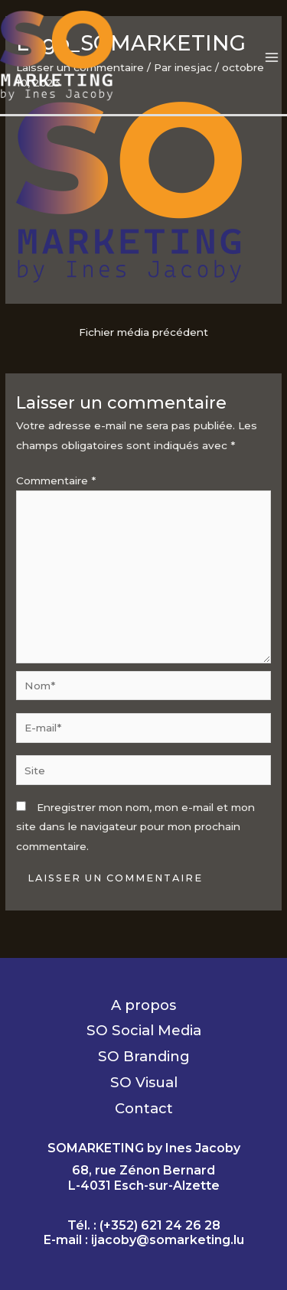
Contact (144, 1108)
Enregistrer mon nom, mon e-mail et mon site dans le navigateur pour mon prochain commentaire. (135, 826)
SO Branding (144, 1056)
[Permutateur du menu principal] (272, 57)
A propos (143, 1005)
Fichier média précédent (143, 332)
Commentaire (56, 480)
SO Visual (144, 1082)
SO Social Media (143, 1030)
